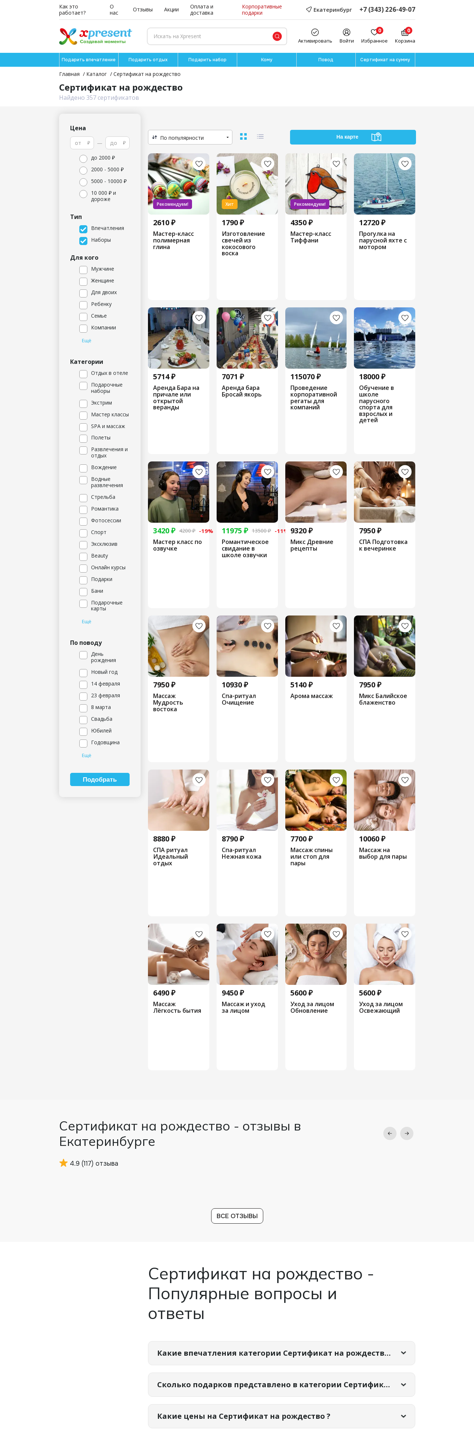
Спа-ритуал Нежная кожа (241, 853)
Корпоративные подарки (262, 10)
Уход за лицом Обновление (312, 1007)
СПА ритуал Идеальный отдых (170, 856)
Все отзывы (237, 1216)
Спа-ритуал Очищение (239, 699)
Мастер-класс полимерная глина (173, 240)
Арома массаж (311, 696)
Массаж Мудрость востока (168, 702)
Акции (171, 10)
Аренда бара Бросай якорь (242, 391)
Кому (266, 60)
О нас (114, 10)
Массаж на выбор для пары (383, 853)
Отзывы (143, 10)
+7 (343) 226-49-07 (387, 10)
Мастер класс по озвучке (177, 545)
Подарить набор (207, 60)
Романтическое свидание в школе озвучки (245, 548)
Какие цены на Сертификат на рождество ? (243, 1416)
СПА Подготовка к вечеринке (383, 545)
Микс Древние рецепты (311, 545)
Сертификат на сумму (385, 60)
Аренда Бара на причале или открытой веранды (176, 397)
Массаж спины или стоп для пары (311, 856)
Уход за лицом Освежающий (381, 1007)
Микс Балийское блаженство (383, 699)
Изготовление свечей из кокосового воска (243, 243)
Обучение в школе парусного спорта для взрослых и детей (376, 404)
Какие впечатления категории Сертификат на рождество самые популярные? (286, 1353)
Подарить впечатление (89, 60)
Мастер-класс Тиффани (310, 237)
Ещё (86, 341)
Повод (325, 60)
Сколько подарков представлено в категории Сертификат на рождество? (286, 1384)
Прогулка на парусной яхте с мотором (383, 240)
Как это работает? (72, 10)
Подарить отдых (148, 60)
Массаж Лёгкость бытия (177, 1007)
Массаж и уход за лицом (243, 1007)
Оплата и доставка (201, 10)
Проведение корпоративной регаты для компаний (313, 397)
